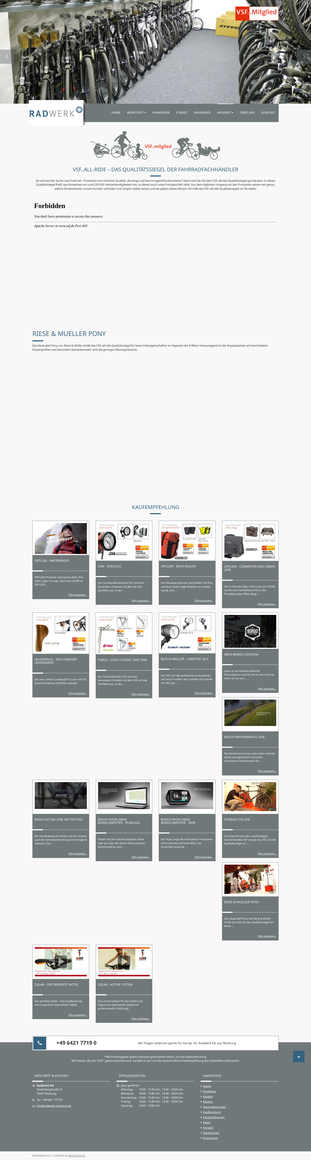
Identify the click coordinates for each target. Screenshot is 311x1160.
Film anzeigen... (77, 595)
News (206, 1122)
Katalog (208, 1096)
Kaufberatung (212, 1112)
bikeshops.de (76, 1155)
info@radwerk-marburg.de (54, 1106)
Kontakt (268, 112)
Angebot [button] (225, 112)
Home (116, 112)
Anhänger (202, 112)
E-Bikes (181, 112)
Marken (208, 1102)
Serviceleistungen (214, 1107)
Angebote (209, 1091)
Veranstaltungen (214, 1117)
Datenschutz (211, 1133)
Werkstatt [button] (136, 112)
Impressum (210, 1138)
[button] (7, 52)
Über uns (247, 112)
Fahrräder (161, 112)
